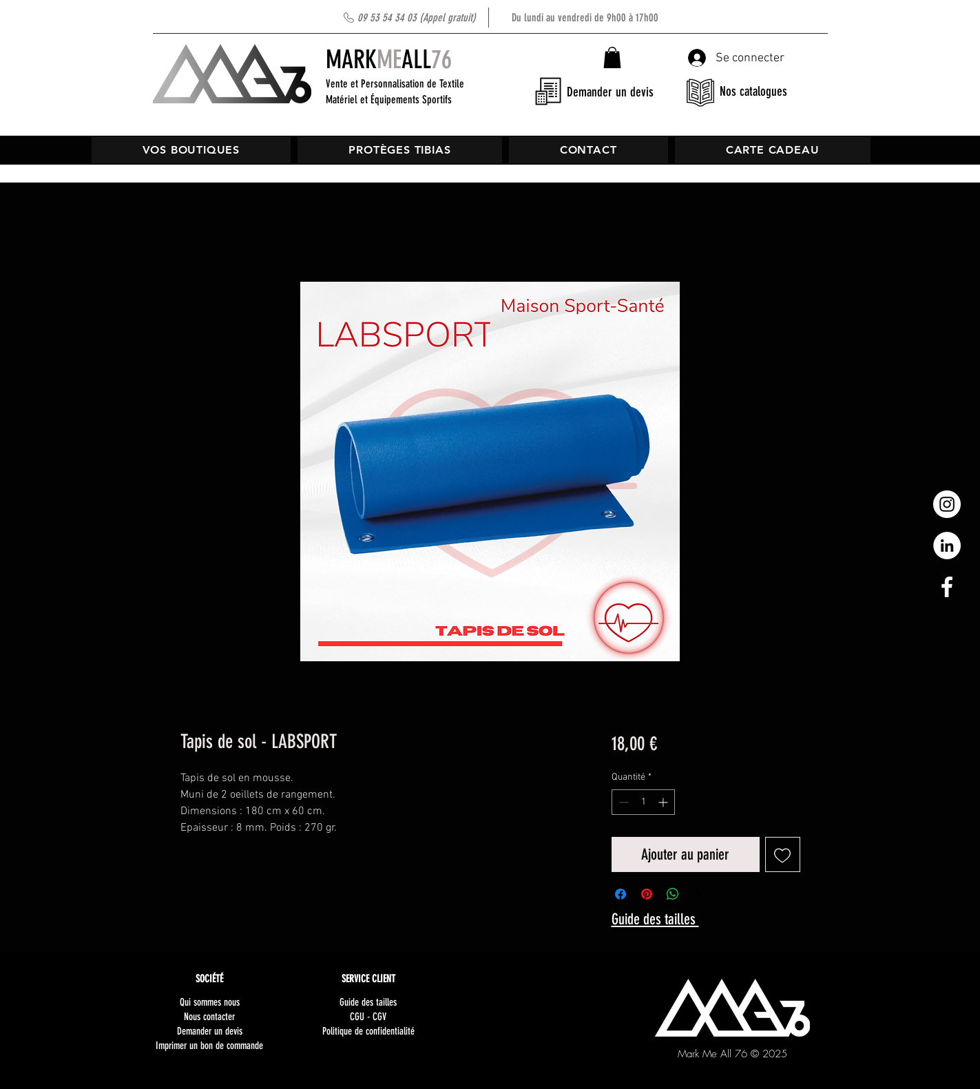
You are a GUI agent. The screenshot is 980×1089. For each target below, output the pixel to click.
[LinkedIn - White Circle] (947, 545)
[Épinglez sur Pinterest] (646, 894)
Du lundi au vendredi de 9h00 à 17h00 (507, 17)
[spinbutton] (643, 802)
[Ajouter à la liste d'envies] (782, 854)
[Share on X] (699, 894)
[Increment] (664, 802)
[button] (612, 57)
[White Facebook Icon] (947, 587)
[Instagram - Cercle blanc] (947, 504)
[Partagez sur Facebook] (620, 894)
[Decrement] (622, 802)
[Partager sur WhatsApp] (673, 894)
